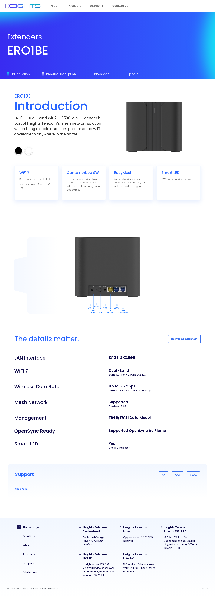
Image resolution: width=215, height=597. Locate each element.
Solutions (29, 536)
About (54, 6)
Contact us (120, 6)
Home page (31, 527)
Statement (30, 572)
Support (28, 563)
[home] (23, 6)
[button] (77, 6)
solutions (96, 6)
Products (29, 554)
